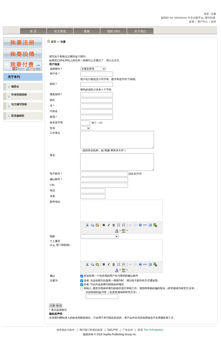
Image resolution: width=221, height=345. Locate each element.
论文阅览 (60, 31)
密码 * (53, 83)
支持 (213, 21)
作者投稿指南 (19, 94)
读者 (86, 287)
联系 (150, 336)
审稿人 (88, 294)
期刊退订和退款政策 (91, 336)
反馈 (191, 21)
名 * (52, 105)
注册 (213, 13)
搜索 (87, 31)
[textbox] (102, 303)
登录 (206, 13)
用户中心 (202, 21)
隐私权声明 (135, 180)
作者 (86, 290)
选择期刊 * (56, 68)
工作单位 (55, 132)
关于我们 (140, 31)
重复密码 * (56, 94)
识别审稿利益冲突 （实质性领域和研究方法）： (113, 298)
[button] (87, 231)
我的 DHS (113, 31)
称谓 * (53, 116)
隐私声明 (112, 336)
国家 (52, 242)
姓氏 (52, 100)
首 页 (33, 31)
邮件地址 (55, 208)
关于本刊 (14, 77)
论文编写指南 (19, 104)
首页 (53, 41)
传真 (52, 202)
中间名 (54, 111)
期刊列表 (210, 17)
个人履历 (55, 247)
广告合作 (128, 336)
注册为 (54, 287)
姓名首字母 (56, 122)
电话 (52, 196)
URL (52, 191)
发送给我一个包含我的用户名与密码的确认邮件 (111, 282)
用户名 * (55, 73)
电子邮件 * (56, 180)
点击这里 (114, 60)
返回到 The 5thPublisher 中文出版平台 (182, 17)
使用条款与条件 (66, 336)
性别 (52, 128)
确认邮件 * (56, 185)
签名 (52, 158)
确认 (52, 282)
